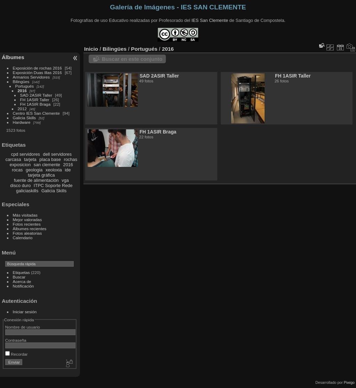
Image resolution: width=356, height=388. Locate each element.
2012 (22, 108)
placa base (50, 159)
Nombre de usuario (22, 327)
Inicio (91, 49)
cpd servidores (25, 154)
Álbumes (13, 57)
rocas (17, 169)
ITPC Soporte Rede (53, 185)
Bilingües (21, 81)
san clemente (47, 164)
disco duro (20, 185)
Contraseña (15, 340)
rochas (70, 159)
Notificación (23, 286)
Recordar (16, 354)
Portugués (24, 86)
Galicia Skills (24, 117)
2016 (22, 90)
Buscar (19, 277)
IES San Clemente (210, 20)
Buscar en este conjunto (132, 59)
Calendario (23, 237)
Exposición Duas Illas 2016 (37, 72)
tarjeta (30, 159)
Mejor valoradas (27, 219)
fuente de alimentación (36, 180)
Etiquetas (21, 272)
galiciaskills (27, 190)
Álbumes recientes (30, 228)
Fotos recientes (27, 224)
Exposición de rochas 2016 (37, 68)
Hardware (22, 122)
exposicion (20, 164)
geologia (34, 169)
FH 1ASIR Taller (34, 99)
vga (65, 180)
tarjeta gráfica (41, 175)
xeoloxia (54, 169)
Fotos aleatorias (27, 233)
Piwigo (349, 382)
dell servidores (57, 154)
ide (68, 169)
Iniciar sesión (25, 311)
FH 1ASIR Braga (35, 104)
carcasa (13, 159)
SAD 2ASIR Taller (36, 95)
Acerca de (22, 281)
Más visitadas (25, 215)
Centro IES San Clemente (36, 113)
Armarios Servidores (31, 77)
